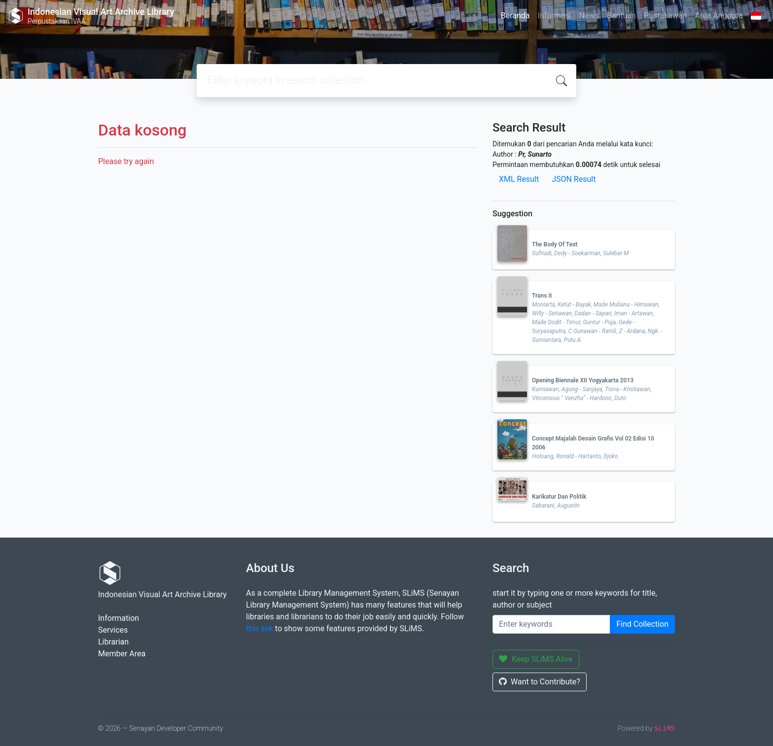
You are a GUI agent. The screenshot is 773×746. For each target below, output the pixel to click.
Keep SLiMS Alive (536, 659)
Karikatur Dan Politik (559, 496)
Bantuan (621, 15)
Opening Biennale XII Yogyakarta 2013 (582, 380)
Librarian (113, 641)
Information (118, 618)
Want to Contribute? (539, 681)
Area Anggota (719, 15)
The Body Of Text (554, 244)
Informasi (554, 15)
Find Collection (642, 624)
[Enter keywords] (551, 624)
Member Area (121, 653)
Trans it (542, 295)
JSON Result (574, 179)
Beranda (515, 15)
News (589, 15)
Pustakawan (665, 15)
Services (113, 630)
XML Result (519, 179)
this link (259, 628)
